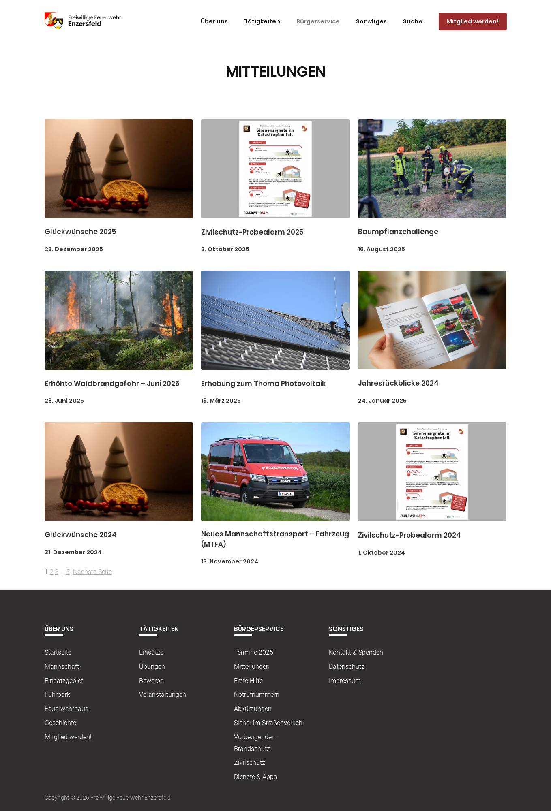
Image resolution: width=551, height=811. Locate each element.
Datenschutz (346, 666)
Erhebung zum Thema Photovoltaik (263, 383)
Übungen (152, 666)
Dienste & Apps (255, 777)
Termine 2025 (253, 652)
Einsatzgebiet (64, 681)
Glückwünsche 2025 (80, 232)
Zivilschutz (249, 762)
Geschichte (60, 723)
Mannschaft (62, 666)
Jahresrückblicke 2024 (398, 383)
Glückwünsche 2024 (81, 535)
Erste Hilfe (248, 681)
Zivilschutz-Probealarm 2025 (252, 232)
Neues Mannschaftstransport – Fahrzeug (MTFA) (275, 539)
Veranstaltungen (162, 694)
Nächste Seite (92, 572)
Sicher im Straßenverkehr (269, 723)
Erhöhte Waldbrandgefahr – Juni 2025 (112, 383)
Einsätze (151, 652)
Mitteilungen (252, 666)
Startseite (58, 652)
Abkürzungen (253, 709)
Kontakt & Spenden (356, 652)
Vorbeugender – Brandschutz (256, 743)
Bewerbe (151, 681)
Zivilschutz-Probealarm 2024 (409, 535)
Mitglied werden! (68, 737)
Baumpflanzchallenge (398, 232)
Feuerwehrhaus (66, 709)
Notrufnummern (256, 694)
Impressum (345, 681)
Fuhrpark (57, 694)
